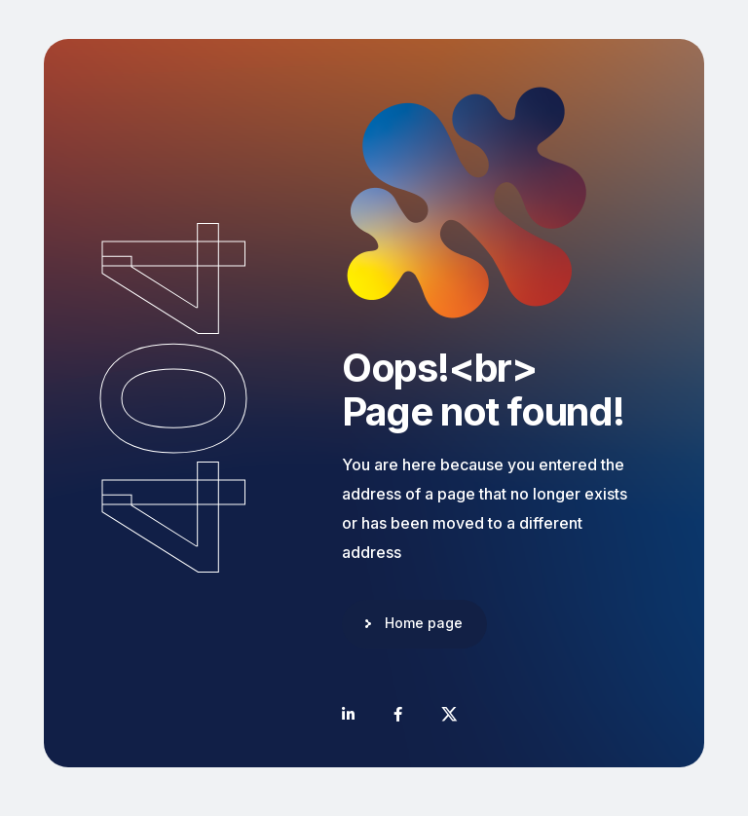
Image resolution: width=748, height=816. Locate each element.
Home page (424, 622)
